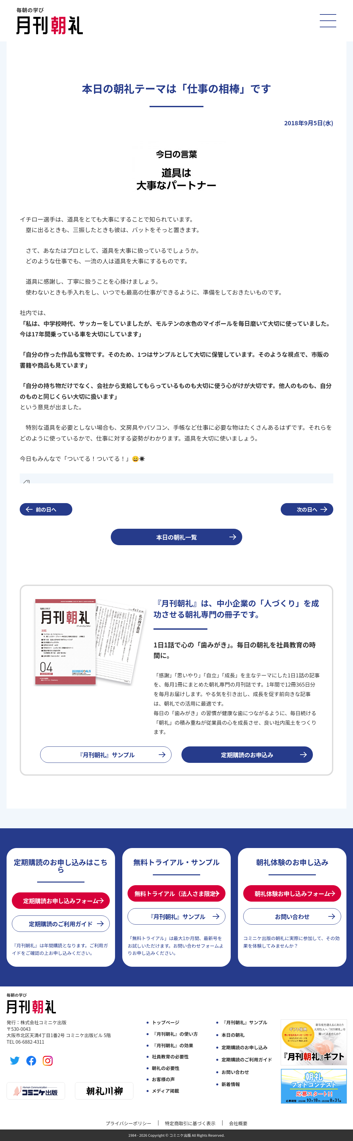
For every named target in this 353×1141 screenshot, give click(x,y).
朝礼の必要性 (165, 1068)
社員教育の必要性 (170, 1057)
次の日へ (307, 509)
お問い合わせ (292, 916)
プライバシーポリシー (129, 1123)
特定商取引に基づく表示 (190, 1123)
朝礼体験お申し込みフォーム (292, 893)
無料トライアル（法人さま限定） (177, 893)
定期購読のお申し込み (245, 1047)
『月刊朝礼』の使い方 (175, 1034)
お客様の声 (163, 1079)
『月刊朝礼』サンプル (106, 754)
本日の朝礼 (233, 1035)
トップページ (165, 1022)
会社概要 (238, 1123)
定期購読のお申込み (247, 754)
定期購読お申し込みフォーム (60, 900)
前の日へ (46, 509)
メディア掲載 (165, 1091)
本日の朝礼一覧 (176, 537)
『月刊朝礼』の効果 (172, 1045)
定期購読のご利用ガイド (61, 923)
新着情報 (231, 1084)
